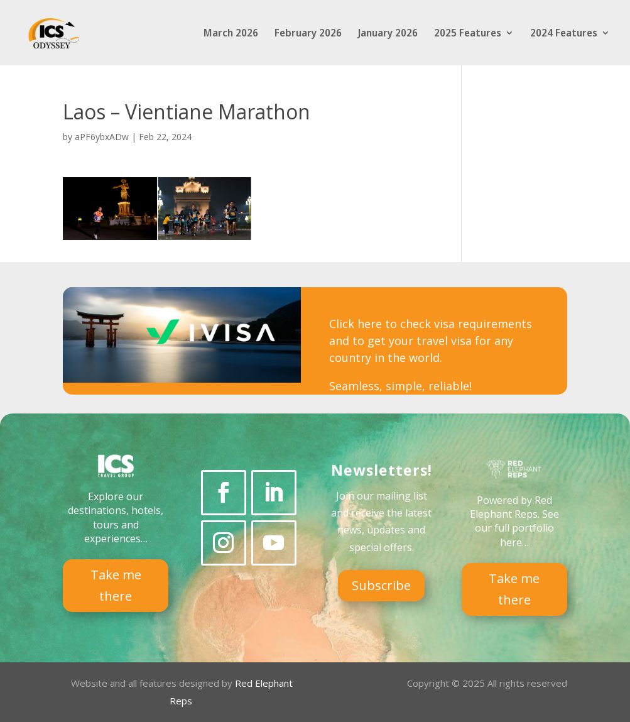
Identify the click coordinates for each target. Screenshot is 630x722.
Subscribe (381, 585)
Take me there (115, 585)
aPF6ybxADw (102, 137)
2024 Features (563, 34)
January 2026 (388, 34)
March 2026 (231, 34)
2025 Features (467, 34)
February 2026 (308, 34)
